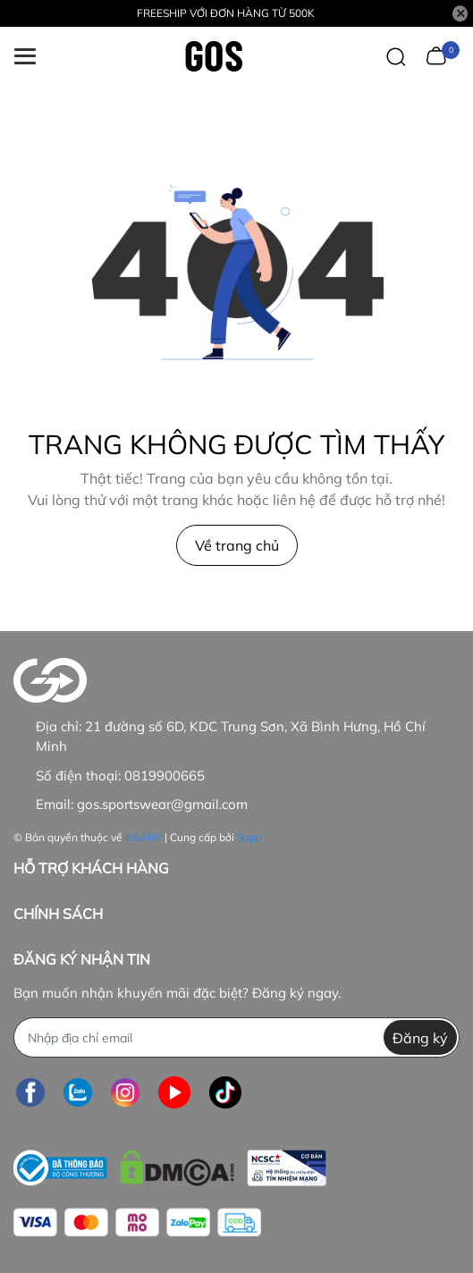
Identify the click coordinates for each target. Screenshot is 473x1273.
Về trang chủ (237, 545)
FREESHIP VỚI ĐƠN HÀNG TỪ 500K (226, 13)
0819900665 (164, 775)
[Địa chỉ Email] (236, 1037)
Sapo (249, 837)
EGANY (143, 837)
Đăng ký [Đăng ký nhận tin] (420, 1038)
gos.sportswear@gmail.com (162, 804)
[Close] (460, 13)
